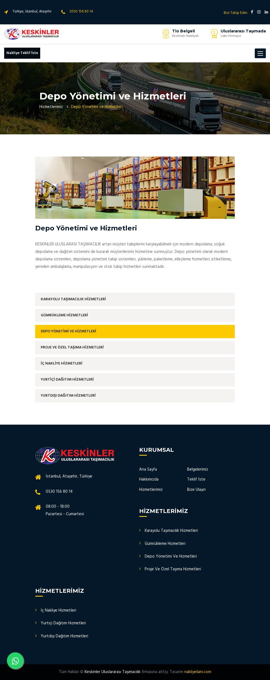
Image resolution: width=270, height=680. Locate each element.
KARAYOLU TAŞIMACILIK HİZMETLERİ (73, 299)
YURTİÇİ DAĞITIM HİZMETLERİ (67, 379)
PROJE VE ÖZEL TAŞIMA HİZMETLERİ (72, 347)
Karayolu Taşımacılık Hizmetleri (171, 530)
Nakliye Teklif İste (22, 53)
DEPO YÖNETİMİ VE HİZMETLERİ (68, 331)
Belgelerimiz (197, 469)
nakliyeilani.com (197, 672)
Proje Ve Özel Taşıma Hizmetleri (173, 569)
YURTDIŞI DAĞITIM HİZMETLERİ (68, 395)
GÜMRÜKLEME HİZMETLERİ (64, 315)
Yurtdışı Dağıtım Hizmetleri (64, 636)
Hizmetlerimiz (51, 107)
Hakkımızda (149, 479)
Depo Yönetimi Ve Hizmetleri (171, 556)
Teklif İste (196, 479)
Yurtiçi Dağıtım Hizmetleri (63, 623)
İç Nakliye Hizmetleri (58, 610)
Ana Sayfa (148, 469)
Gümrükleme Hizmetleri (165, 543)
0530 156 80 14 (81, 11)
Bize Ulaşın (196, 489)
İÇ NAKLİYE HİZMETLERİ (61, 363)
